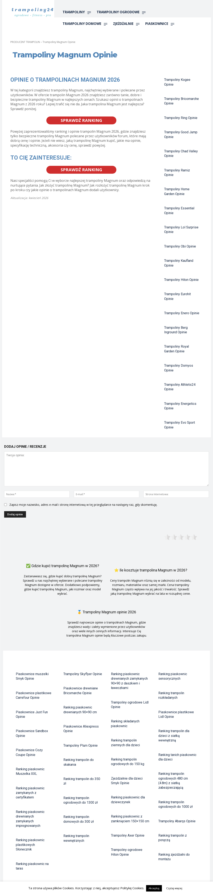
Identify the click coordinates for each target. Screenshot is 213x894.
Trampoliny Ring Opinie (180, 118)
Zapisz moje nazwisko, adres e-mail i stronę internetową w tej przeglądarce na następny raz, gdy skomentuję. (83, 505)
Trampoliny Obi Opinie (180, 246)
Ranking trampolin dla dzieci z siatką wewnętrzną (173, 735)
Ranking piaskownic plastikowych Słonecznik (30, 844)
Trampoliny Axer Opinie (127, 835)
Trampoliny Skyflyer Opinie (82, 674)
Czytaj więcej (174, 888)
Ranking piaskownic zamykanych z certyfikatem (30, 792)
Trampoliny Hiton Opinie (181, 280)
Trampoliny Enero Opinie (181, 313)
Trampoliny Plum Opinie (80, 745)
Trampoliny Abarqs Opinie (177, 821)
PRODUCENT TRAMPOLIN (25, 42)
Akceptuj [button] (154, 888)
